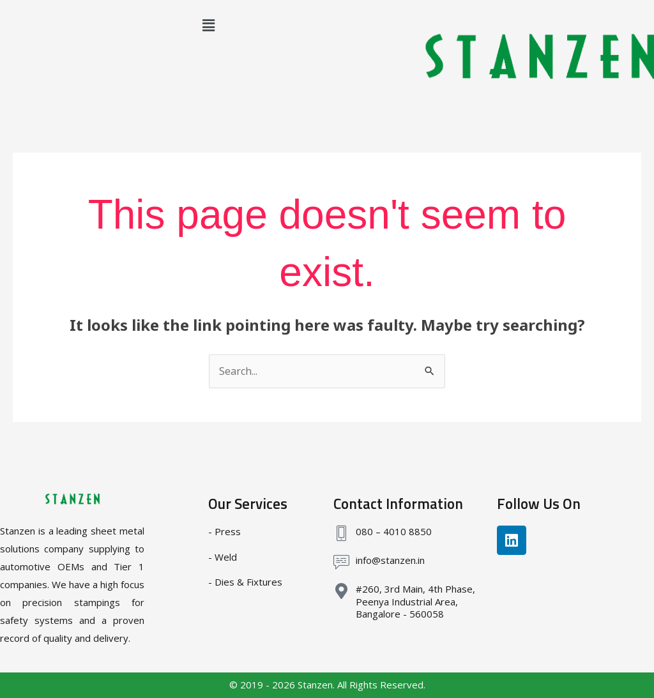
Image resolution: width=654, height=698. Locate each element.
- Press (224, 531)
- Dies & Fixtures (245, 581)
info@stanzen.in (390, 560)
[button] (208, 25)
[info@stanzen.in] (341, 562)
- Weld (222, 556)
